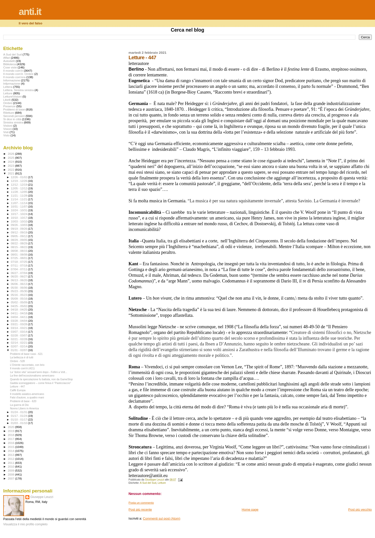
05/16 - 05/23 (19, 294)
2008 (11, 474)
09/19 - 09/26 (19, 228)
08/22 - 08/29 (19, 243)
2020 (11, 427)
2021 (11, 173)
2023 (11, 165)
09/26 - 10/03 (19, 224)
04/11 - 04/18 (19, 313)
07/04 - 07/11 (19, 269)
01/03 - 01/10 (19, 423)
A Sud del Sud (148, 483)
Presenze (9, 106)
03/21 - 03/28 (19, 324)
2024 (11, 161)
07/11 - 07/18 (19, 265)
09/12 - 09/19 (19, 232)
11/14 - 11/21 (19, 199)
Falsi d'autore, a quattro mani (27, 397)
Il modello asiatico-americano (27, 393)
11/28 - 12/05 (19, 191)
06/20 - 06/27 (19, 276)
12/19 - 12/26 (19, 180)
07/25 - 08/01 (19, 258)
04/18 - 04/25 (19, 309)
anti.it (30, 11)
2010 (11, 466)
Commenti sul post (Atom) (161, 518)
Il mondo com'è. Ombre (18, 73)
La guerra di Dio (19, 404)
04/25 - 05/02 (19, 306)
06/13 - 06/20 (19, 280)
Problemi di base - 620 (23, 401)
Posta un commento (141, 502)
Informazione (11, 80)
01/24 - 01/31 (19, 412)
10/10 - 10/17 (19, 217)
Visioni (7, 128)
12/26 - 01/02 (19, 177)
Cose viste (10, 67)
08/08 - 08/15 (19, 250)
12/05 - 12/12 (19, 188)
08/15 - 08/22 (19, 247)
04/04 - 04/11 (19, 317)
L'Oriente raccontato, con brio (27, 364)
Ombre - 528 (17, 361)
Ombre (7, 103)
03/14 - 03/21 (19, 327)
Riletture (8, 112)
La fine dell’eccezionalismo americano (32, 375)
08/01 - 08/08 (19, 254)
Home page (250, 509)
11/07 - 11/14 (19, 203)
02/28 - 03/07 (19, 335)
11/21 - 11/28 (19, 195)
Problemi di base (14, 109)
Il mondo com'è (13, 70)
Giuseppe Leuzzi (41, 497)
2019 (11, 430)
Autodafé (9, 60)
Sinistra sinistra (13, 122)
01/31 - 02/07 (19, 350)
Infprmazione (11, 83)
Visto (6, 135)
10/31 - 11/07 (19, 206)
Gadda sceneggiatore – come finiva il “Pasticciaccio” (40, 382)
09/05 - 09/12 (19, 236)
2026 (11, 153)
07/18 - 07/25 (19, 261)
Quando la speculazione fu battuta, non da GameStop (41, 379)
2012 (11, 458)
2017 (11, 438)
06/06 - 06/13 (19, 283)
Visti (6, 132)
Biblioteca (9, 64)
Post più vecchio (360, 509)
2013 (11, 454)
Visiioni (7, 125)
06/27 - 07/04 (19, 272)
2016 (11, 442)
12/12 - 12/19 (19, 184)
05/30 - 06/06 (19, 287)
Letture (162, 483)
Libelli (7, 99)
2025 (11, 157)
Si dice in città (12, 119)
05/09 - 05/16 (19, 298)
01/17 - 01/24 (19, 415)
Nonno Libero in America (24, 408)
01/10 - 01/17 (19, 419)
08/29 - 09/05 (19, 239)
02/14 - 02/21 (19, 342)
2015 (11, 446)
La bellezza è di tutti (21, 357)
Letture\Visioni (12, 96)
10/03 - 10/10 (19, 221)
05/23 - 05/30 (19, 291)
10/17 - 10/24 (19, 214)
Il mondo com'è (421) (22, 368)
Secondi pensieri (14, 115)
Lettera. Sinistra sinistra (18, 90)
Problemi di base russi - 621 (26, 353)
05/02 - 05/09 (19, 302)
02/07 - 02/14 (19, 346)
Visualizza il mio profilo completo (25, 524)
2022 (11, 169)
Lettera (7, 86)
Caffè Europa (17, 390)
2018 (11, 434)
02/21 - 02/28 (19, 339)
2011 (11, 462)
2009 (11, 470)
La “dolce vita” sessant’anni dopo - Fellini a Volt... (38, 372)
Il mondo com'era (14, 77)
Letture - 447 (17, 386)
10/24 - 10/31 (19, 210)
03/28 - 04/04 (19, 320)
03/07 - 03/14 (19, 331)
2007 (11, 478)
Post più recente (140, 509)
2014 (11, 450)
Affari (6, 57)
